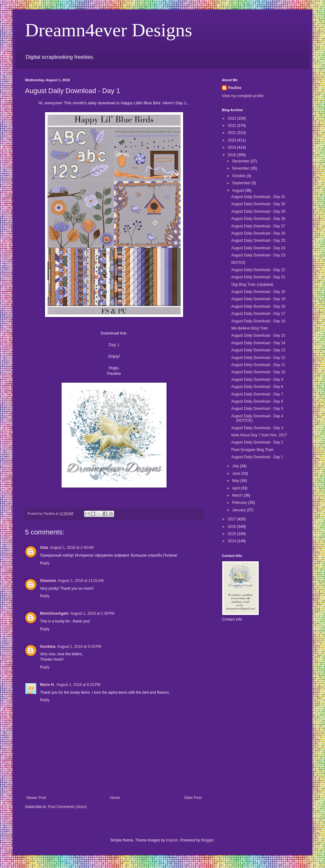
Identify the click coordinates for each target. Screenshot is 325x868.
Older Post (193, 798)
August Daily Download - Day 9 (257, 379)
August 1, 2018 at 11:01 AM (80, 580)
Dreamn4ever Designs (108, 30)
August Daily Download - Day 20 (258, 292)
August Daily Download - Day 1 (257, 457)
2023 (232, 118)
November (241, 168)
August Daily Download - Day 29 (258, 211)
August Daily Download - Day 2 (257, 442)
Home (115, 798)
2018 (232, 155)
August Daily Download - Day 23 (258, 255)
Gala (44, 547)
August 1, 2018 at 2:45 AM (72, 547)
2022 (232, 125)
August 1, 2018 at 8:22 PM (78, 684)
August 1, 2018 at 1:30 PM (92, 613)
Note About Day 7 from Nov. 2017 (259, 435)
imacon (172, 840)
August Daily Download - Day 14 (258, 343)
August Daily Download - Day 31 (258, 197)
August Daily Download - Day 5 (257, 408)
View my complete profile (242, 96)
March (238, 495)
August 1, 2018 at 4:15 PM (79, 646)
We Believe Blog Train (249, 328)
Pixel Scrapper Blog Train (252, 450)
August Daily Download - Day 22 (258, 270)
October (239, 176)
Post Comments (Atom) (67, 807)
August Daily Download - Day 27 (258, 226)
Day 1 (114, 344)
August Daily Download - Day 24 (258, 248)
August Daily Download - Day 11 (258, 365)
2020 (232, 140)
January (239, 510)
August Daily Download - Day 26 (258, 233)
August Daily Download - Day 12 (258, 357)
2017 (232, 519)
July (236, 466)
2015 (232, 534)
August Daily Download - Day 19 (258, 299)
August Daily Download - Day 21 (258, 277)
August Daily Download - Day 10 (258, 372)
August (238, 190)
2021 (232, 133)
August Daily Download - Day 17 (258, 313)
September (242, 183)
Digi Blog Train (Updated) (252, 284)
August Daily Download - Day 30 (258, 204)
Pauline (235, 88)
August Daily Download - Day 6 (257, 401)
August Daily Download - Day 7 (257, 394)
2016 (232, 526)
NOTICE (238, 262)
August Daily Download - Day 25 (258, 240)
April (236, 488)
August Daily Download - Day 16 (258, 321)
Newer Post (36, 798)
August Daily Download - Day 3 (257, 428)
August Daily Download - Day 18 (258, 306)
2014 (232, 541)
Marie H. (47, 684)
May (236, 481)
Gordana (47, 646)
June (236, 473)
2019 (232, 147)
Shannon (48, 580)
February (240, 502)
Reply (45, 563)
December (241, 161)
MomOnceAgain (54, 613)
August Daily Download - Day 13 (258, 350)
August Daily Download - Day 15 (258, 335)
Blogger (207, 840)
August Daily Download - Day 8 (257, 386)
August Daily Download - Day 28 (258, 218)
